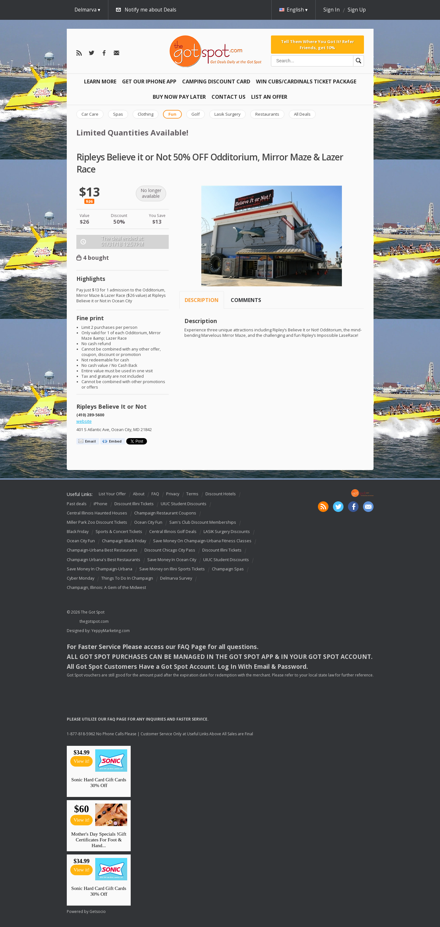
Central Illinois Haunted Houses (97, 513)
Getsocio (97, 911)
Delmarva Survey (176, 578)
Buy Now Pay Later (179, 96)
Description (202, 300)
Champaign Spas (228, 569)
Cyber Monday (80, 578)
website (84, 421)
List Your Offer (112, 494)
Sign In (331, 9)
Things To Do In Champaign (127, 578)
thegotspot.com (94, 621)
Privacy (172, 494)
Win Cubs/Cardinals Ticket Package (306, 81)
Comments (246, 300)
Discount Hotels (220, 494)
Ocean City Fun (148, 522)
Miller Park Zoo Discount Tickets (97, 522)
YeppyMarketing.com (110, 630)
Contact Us (228, 96)
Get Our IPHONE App (149, 81)
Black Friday (78, 531)
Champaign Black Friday (124, 541)
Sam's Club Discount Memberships (202, 522)
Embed (115, 441)
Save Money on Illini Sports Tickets (172, 569)
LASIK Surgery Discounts (227, 531)
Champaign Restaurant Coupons (165, 513)
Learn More (100, 81)
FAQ (155, 494)
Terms (192, 494)
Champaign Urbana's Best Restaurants (103, 559)
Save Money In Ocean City (171, 559)
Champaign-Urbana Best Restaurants (102, 550)
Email (90, 441)
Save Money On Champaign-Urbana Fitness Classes (202, 541)
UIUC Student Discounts (183, 503)
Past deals (77, 503)
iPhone (100, 503)
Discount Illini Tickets (134, 503)
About (138, 494)
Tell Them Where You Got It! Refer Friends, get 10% (317, 44)
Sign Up (357, 9)
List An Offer (269, 96)
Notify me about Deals (150, 9)
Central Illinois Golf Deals (173, 531)
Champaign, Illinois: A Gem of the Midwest (106, 587)
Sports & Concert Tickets (119, 531)
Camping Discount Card (216, 81)
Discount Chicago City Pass (169, 550)
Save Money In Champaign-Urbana (99, 569)
